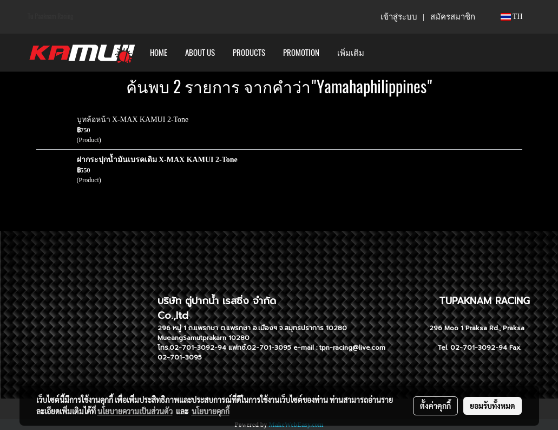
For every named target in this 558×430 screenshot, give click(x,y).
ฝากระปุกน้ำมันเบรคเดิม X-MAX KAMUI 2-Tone (157, 160)
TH (512, 16)
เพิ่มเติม (350, 52)
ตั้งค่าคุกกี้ (435, 405)
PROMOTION (301, 52)
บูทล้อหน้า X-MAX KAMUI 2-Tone (133, 119)
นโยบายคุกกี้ (210, 411)
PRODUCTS (249, 52)
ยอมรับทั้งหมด (492, 405)
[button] (382, 52)
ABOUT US (200, 52)
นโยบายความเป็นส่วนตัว (135, 411)
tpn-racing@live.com (352, 347)
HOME (158, 52)
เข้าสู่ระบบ (398, 17)
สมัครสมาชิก (452, 17)
